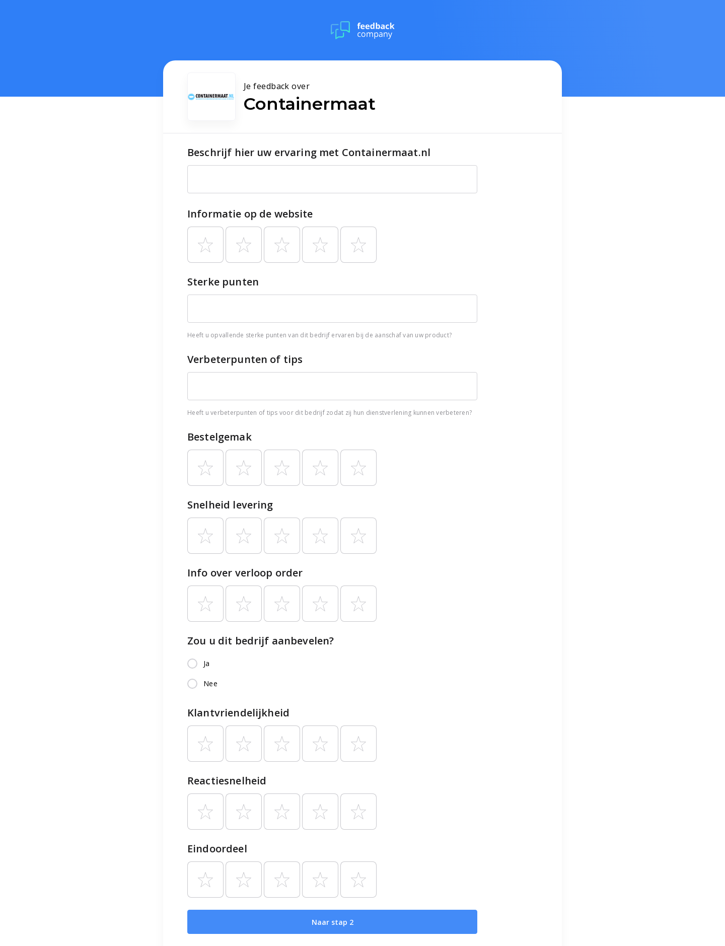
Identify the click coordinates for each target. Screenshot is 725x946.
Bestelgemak (219, 437)
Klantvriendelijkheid (238, 712)
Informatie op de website (250, 214)
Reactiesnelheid (226, 780)
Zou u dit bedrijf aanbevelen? (260, 640)
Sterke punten (223, 281)
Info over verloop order (245, 572)
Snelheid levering (230, 505)
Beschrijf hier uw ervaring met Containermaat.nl (308, 152)
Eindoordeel (217, 848)
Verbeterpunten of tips (245, 359)
